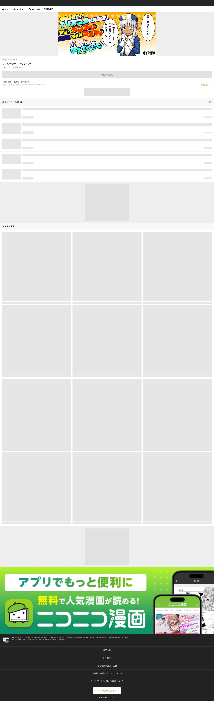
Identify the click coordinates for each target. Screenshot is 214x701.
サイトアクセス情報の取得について (107, 681)
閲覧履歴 (48, 9)
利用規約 (107, 658)
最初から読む (107, 74)
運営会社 (107, 650)
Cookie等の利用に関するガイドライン (107, 673)
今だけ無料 (34, 9)
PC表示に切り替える (107, 690)
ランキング (19, 9)
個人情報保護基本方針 (107, 665)
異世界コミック (13, 59)
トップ (6, 9)
